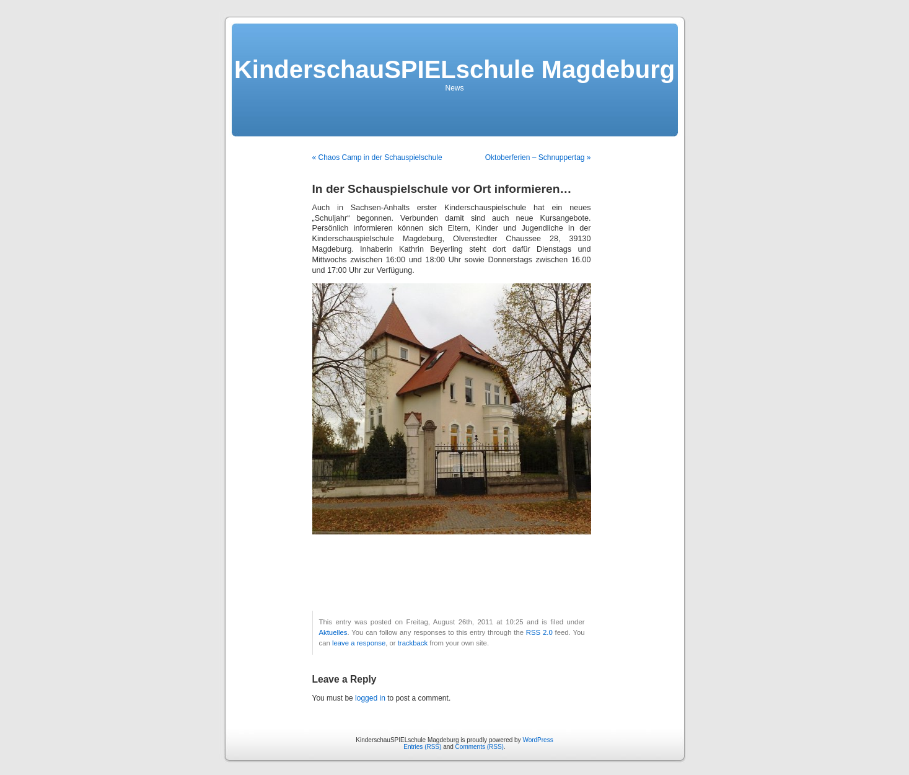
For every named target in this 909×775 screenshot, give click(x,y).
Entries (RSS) (422, 746)
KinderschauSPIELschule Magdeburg (454, 69)
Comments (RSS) (479, 746)
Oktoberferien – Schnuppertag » (538, 157)
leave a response (358, 643)
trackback (413, 643)
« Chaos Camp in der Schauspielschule (377, 157)
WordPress (537, 740)
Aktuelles (333, 632)
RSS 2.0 (539, 632)
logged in (370, 698)
